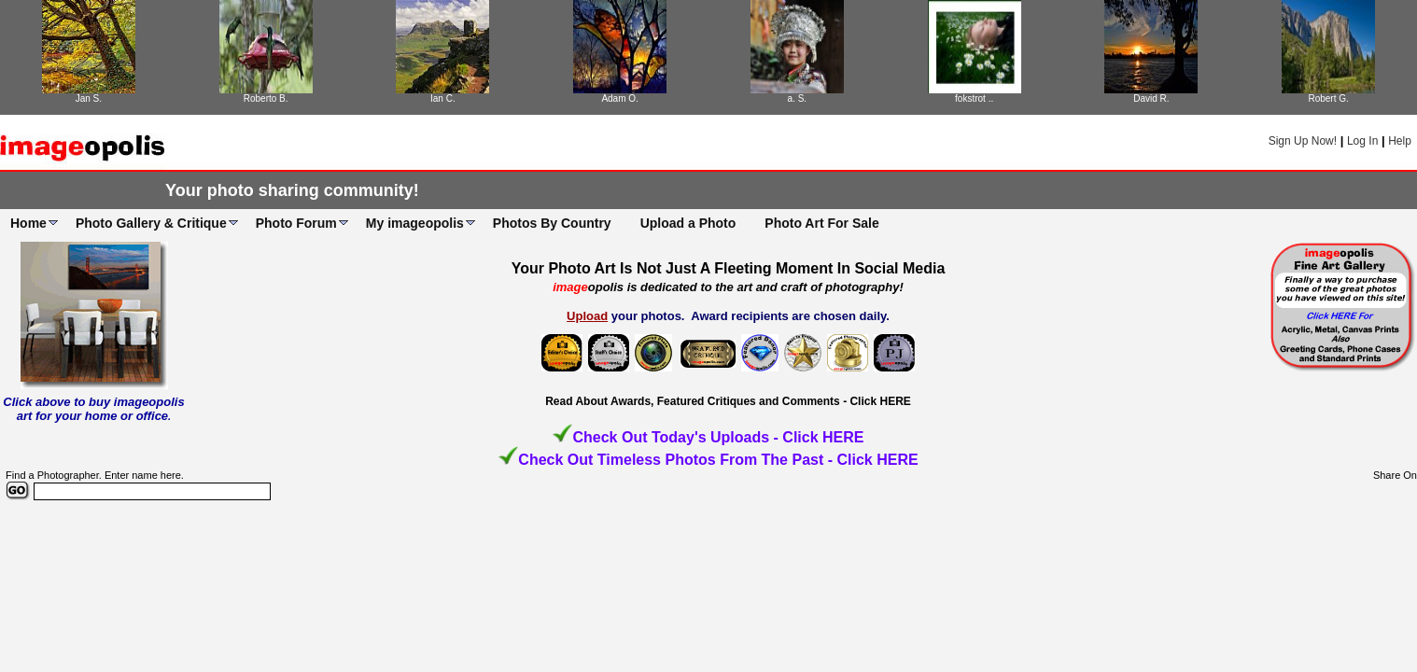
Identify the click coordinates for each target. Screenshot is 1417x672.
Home (28, 223)
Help (1399, 140)
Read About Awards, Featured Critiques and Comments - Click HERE (728, 401)
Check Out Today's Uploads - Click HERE (717, 437)
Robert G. (1328, 98)
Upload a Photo (688, 223)
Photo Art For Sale (821, 223)
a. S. (797, 98)
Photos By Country (552, 223)
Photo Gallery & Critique (151, 223)
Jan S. (89, 98)
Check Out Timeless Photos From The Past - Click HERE (718, 460)
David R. (1151, 98)
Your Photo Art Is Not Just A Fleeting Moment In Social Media (729, 268)
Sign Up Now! (1303, 140)
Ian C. (443, 98)
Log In (1362, 140)
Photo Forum (296, 223)
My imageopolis (415, 223)
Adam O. (619, 98)
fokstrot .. (974, 98)
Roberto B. (266, 98)
